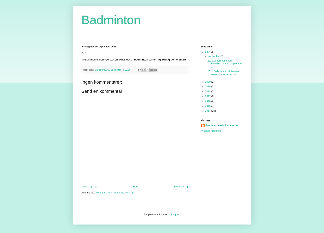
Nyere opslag (89, 186)
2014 (208, 110)
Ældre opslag (180, 186)
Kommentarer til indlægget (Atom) (114, 192)
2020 (208, 81)
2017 (208, 96)
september (214, 56)
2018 (208, 91)
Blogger (175, 214)
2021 (208, 52)
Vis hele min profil (211, 130)
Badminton (111, 20)
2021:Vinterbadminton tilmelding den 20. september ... (224, 63)
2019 (208, 86)
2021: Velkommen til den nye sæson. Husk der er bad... (223, 73)
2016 (208, 101)
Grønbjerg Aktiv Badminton (221, 125)
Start (135, 186)
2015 (208, 106)
